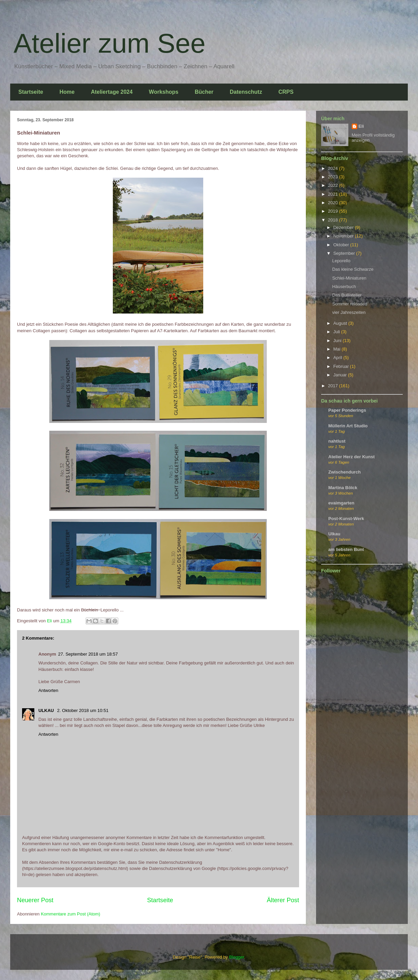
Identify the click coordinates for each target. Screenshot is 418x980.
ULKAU (46, 710)
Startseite (30, 92)
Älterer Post (283, 900)
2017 (333, 385)
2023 (333, 176)
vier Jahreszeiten (348, 312)
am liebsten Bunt (346, 549)
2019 (333, 211)
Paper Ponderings (347, 410)
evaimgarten (341, 502)
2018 (333, 219)
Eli (361, 126)
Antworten (48, 690)
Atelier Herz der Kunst (351, 456)
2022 (333, 185)
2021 (333, 194)
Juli (337, 331)
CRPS (285, 92)
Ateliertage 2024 (112, 92)
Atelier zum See (110, 43)
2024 (333, 168)
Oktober (341, 244)
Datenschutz (246, 92)
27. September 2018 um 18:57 (88, 654)
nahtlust (337, 441)
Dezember (344, 227)
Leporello (341, 260)
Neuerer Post (35, 900)
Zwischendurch (344, 472)
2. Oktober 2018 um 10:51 (82, 710)
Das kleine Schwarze (352, 269)
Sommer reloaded (349, 303)
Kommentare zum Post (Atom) (70, 913)
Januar (340, 374)
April (338, 357)
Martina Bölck (342, 487)
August (340, 323)
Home (66, 92)
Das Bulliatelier (347, 295)
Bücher (204, 92)
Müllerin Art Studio (348, 425)
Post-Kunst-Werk (346, 518)
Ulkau (334, 533)
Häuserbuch (344, 286)
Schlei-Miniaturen (349, 278)
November (344, 235)
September (344, 253)
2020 (333, 202)
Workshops (163, 92)
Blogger (236, 957)
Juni (338, 340)
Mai (337, 349)
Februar (341, 366)
